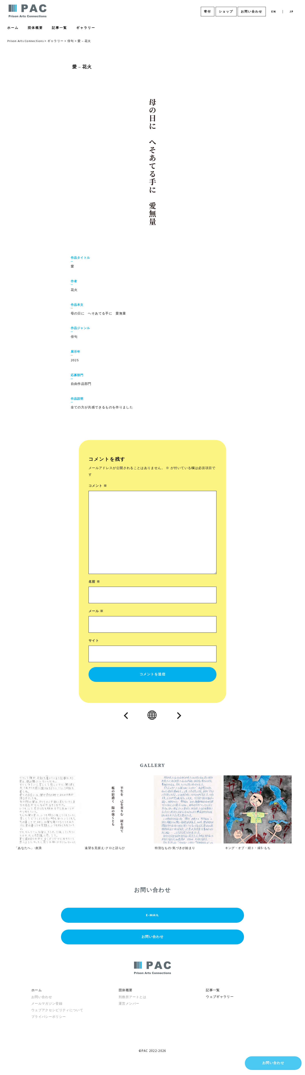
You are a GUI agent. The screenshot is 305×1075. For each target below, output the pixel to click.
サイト (94, 640)
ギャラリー (85, 28)
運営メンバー (129, 1003)
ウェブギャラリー (220, 997)
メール (96, 611)
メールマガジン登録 (46, 1003)
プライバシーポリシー (48, 1016)
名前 (94, 581)
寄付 (207, 11)
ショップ (226, 11)
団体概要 (35, 28)
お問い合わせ (251, 11)
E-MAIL (152, 915)
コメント (98, 486)
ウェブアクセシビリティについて (57, 1010)
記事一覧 (59, 28)
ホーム (13, 28)
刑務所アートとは (132, 997)
